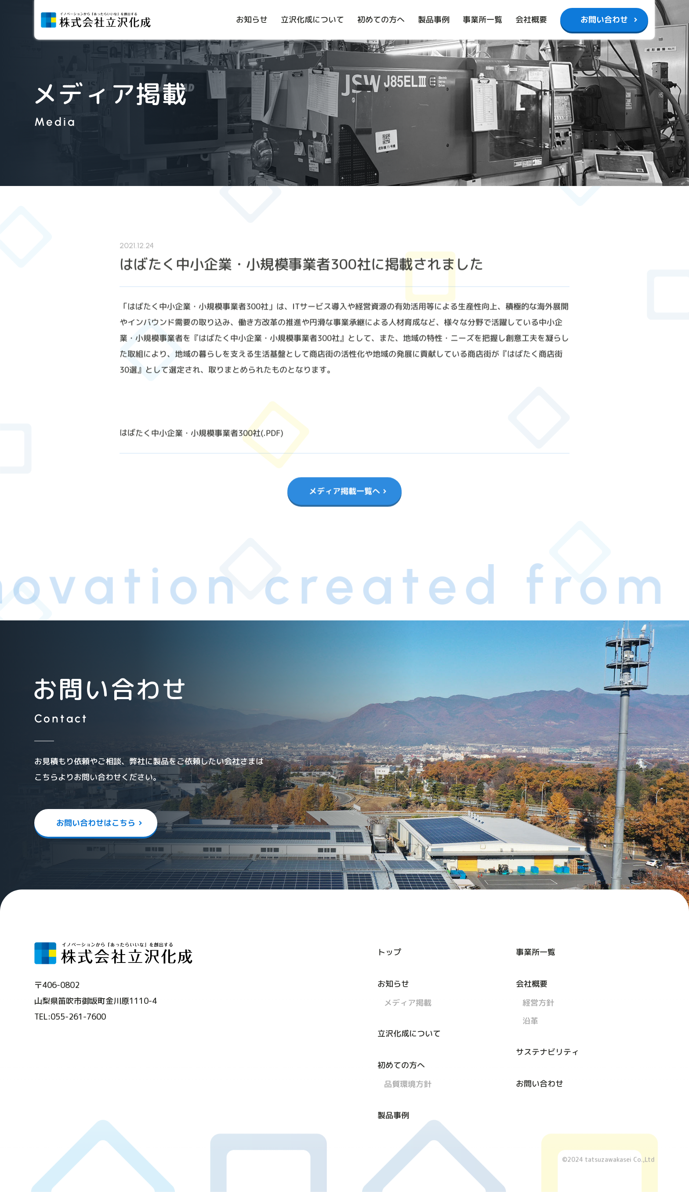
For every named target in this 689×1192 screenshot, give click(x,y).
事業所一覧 (482, 19)
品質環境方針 (408, 1084)
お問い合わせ (604, 19)
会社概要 (531, 19)
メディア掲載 (408, 1002)
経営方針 (538, 1002)
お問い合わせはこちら (95, 822)
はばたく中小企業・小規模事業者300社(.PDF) (201, 428)
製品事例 (434, 19)
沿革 (530, 1020)
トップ (389, 951)
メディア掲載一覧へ (344, 486)
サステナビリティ (547, 1051)
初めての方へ (381, 19)
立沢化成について (312, 19)
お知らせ (252, 19)
